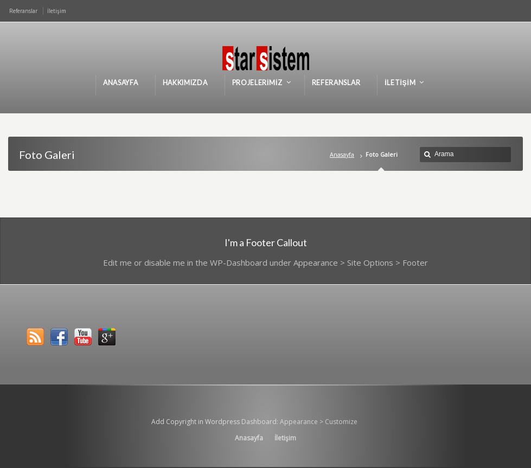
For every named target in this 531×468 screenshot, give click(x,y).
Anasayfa (342, 154)
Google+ (107, 336)
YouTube (83, 336)
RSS (35, 336)
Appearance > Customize (318, 421)
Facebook (59, 336)
